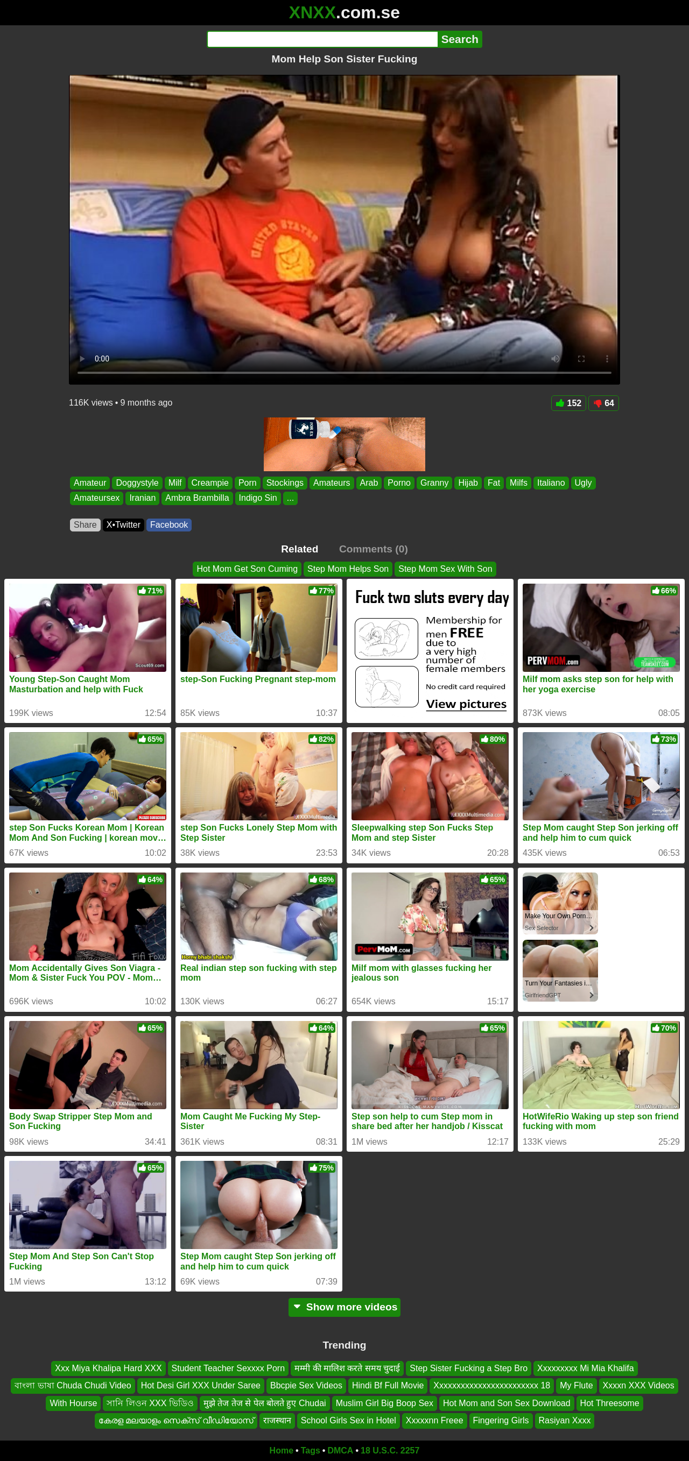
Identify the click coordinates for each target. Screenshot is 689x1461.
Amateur (90, 482)
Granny (434, 482)
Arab (369, 482)
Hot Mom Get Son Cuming (247, 568)
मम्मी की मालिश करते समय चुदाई (347, 1368)
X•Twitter (123, 524)
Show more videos (345, 1307)
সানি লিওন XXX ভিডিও (150, 1402)
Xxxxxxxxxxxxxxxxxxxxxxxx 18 (491, 1385)
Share (85, 524)
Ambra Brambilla (197, 498)
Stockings (285, 482)
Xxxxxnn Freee (434, 1420)
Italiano (551, 482)
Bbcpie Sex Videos (306, 1385)
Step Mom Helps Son (348, 568)
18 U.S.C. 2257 (390, 1450)
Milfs (519, 482)
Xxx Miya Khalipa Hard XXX (108, 1368)
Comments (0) (373, 549)
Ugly (583, 482)
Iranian (142, 498)
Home (281, 1450)
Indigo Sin (258, 498)
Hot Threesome (609, 1402)
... (290, 498)
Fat (494, 482)
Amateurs (331, 482)
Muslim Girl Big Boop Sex (384, 1402)
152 (569, 403)
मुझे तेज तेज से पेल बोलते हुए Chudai (264, 1402)
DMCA (340, 1450)
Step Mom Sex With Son (445, 568)
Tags (310, 1450)
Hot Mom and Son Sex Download (507, 1402)
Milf (175, 482)
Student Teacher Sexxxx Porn (228, 1368)
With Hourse (73, 1402)
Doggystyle (137, 482)
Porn (247, 482)
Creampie (210, 482)
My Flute (576, 1385)
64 (603, 403)
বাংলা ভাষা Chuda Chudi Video (73, 1385)
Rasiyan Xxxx (565, 1420)
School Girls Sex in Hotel (348, 1420)
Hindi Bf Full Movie (388, 1385)
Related (299, 549)
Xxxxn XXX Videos (638, 1385)
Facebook (169, 524)
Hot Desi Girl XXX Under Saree (201, 1385)
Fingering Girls (501, 1420)
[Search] (322, 39)
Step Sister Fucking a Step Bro (469, 1368)
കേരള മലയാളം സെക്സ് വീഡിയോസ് (176, 1420)
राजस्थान (277, 1420)
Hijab (467, 482)
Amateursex (96, 498)
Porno (399, 482)
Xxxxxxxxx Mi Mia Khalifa (585, 1368)
